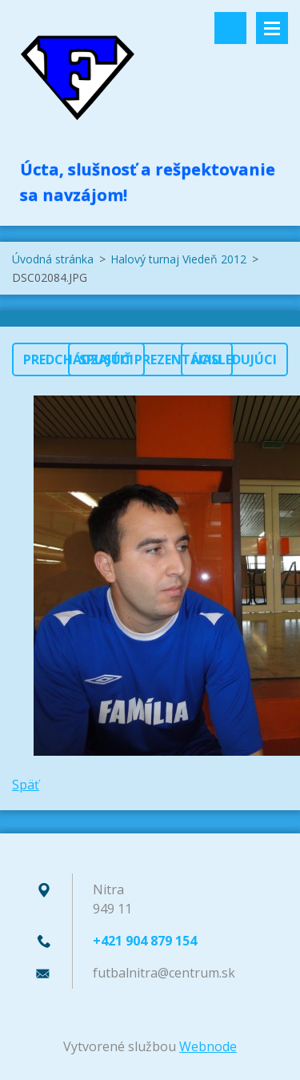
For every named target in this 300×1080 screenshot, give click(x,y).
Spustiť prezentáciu (150, 359)
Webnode (208, 1046)
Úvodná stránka (53, 259)
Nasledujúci (234, 359)
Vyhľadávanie (230, 28)
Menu (272, 28)
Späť (25, 784)
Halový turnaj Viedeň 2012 (178, 259)
